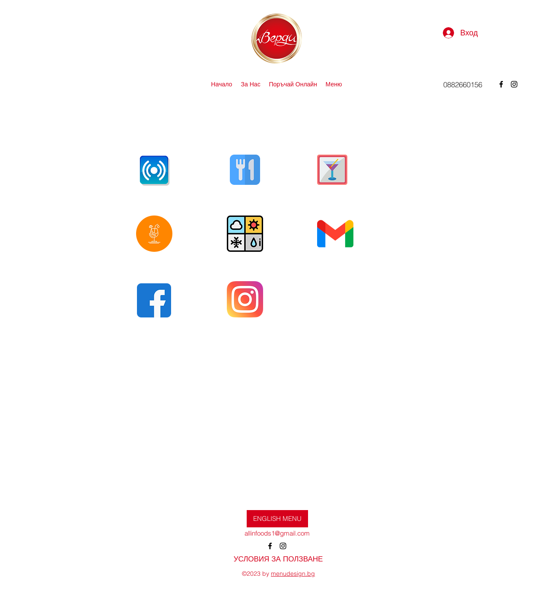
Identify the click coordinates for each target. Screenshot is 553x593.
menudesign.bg (293, 573)
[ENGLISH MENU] (277, 518)
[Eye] (154, 170)
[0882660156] (462, 84)
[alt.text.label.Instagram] (514, 84)
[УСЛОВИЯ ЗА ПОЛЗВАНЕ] (278, 559)
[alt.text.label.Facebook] (501, 84)
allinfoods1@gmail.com (277, 533)
